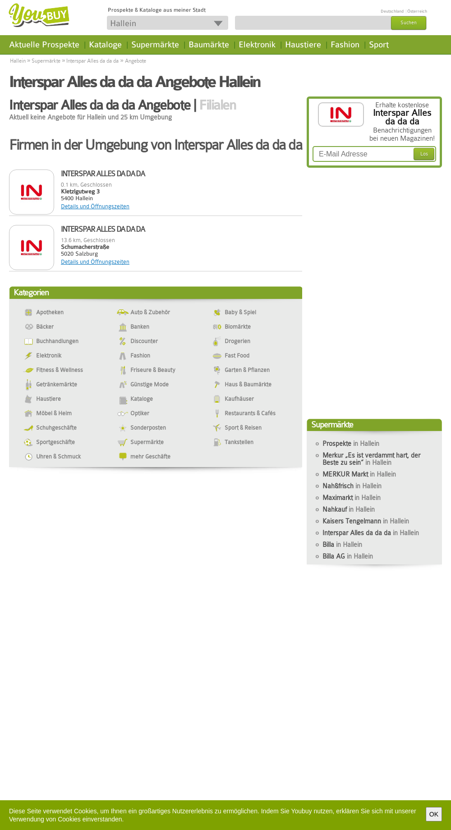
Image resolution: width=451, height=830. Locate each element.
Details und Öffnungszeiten (95, 206)
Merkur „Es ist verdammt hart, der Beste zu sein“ (371, 459)
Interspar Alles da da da (92, 61)
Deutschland (392, 11)
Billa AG (347, 556)
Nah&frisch (352, 486)
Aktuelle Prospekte (44, 45)
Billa (342, 544)
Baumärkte (209, 45)
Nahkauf (348, 509)
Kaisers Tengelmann (365, 521)
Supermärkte (155, 45)
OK (433, 814)
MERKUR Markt (359, 474)
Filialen (217, 105)
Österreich (417, 11)
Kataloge (105, 45)
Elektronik (257, 45)
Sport (379, 45)
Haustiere (303, 45)
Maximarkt (351, 497)
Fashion (345, 45)
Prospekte (350, 443)
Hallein (18, 61)
